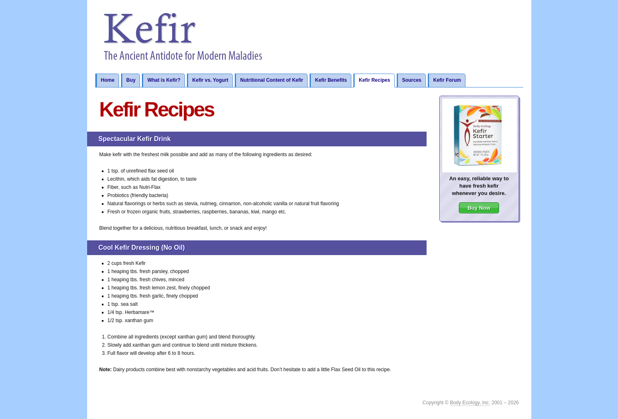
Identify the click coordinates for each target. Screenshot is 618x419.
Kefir (183, 36)
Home (107, 80)
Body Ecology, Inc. (470, 403)
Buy (131, 80)
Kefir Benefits (331, 80)
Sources (411, 80)
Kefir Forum (447, 80)
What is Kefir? (163, 80)
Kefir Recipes (374, 80)
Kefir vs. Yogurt (210, 80)
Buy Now (478, 208)
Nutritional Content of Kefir (271, 80)
